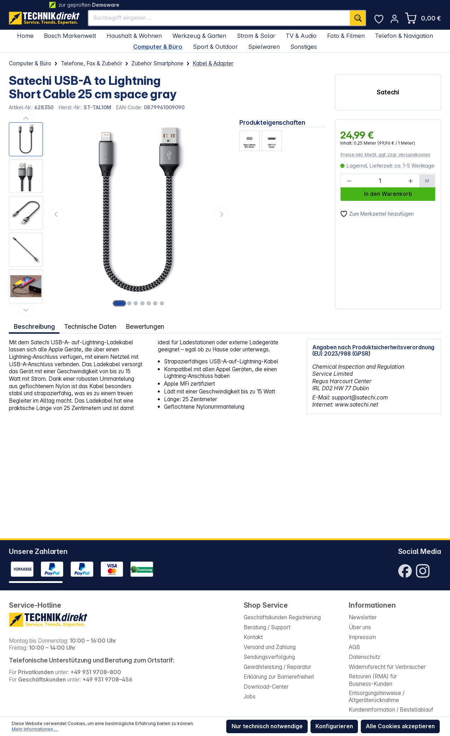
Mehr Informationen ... (34, 729)
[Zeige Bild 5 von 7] (149, 303)
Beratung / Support (267, 627)
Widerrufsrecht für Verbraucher (387, 667)
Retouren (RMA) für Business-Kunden (373, 680)
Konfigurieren (334, 726)
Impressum (362, 637)
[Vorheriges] (56, 214)
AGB (354, 647)
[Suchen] (358, 18)
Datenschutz (364, 657)
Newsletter (363, 617)
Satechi (388, 92)
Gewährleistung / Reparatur (277, 667)
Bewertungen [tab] (145, 326)
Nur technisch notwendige (267, 726)
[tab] (34, 326)
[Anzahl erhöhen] (411, 181)
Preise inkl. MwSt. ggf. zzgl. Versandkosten (385, 154)
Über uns (360, 627)
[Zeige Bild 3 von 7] (136, 303)
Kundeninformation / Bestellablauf (391, 709)
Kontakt (253, 637)
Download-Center (266, 686)
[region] (119, 214)
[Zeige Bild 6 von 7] (155, 303)
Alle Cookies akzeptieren (400, 726)
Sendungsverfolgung (269, 657)
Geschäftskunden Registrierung (282, 617)
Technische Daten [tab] (90, 326)
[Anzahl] (380, 181)
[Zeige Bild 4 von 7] (142, 303)
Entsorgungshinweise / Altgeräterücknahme (376, 697)
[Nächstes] (221, 214)
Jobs (250, 696)
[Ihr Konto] (394, 18)
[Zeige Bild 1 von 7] (119, 303)
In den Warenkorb (388, 194)
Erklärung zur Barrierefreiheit (279, 676)
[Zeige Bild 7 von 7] (162, 303)
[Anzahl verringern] (349, 181)
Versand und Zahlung (270, 647)
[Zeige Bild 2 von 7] (129, 303)
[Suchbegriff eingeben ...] (219, 18)
